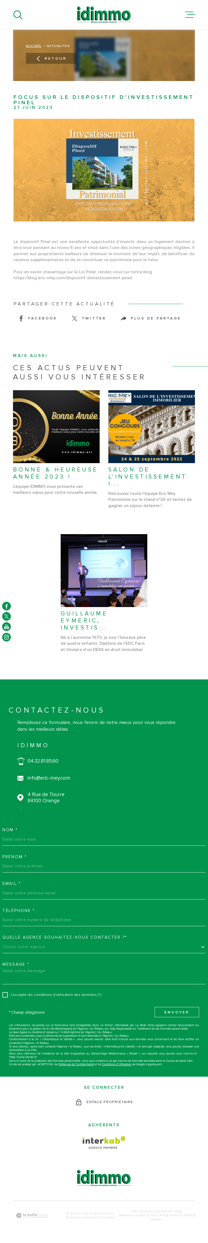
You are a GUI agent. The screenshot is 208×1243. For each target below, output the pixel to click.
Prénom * (14, 856)
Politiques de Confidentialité (76, 1064)
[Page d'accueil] (104, 15)
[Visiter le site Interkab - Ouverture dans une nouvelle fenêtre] (104, 1142)
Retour (51, 59)
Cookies (156, 1219)
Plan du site (170, 1211)
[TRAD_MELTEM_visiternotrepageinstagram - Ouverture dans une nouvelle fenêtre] (6, 637)
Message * (15, 964)
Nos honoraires (144, 1211)
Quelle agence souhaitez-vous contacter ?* (64, 937)
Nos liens (158, 1215)
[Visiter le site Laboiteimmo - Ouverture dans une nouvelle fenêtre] (32, 1215)
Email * (11, 883)
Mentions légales (133, 1215)
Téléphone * (18, 910)
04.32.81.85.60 (43, 761)
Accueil (33, 46)
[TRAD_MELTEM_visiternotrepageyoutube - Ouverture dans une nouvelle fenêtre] (6, 626)
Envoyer (176, 1013)
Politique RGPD (181, 1215)
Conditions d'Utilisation (117, 1064)
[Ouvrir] (18, 15)
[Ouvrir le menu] (190, 15)
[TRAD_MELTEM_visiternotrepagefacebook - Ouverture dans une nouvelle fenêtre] (6, 606)
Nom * (10, 829)
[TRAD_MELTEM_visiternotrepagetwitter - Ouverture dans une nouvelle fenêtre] (6, 616)
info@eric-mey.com (49, 778)
